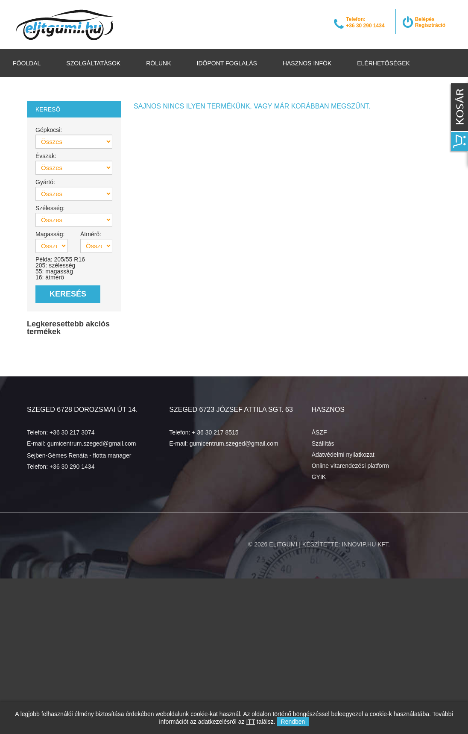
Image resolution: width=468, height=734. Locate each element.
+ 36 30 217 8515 (215, 432)
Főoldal (27, 63)
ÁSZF (319, 432)
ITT (250, 721)
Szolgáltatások (93, 63)
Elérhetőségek (383, 63)
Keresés (68, 294)
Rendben (293, 721)
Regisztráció (430, 25)
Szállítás (323, 443)
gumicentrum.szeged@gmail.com (91, 443)
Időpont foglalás (227, 63)
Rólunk (158, 63)
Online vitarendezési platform (350, 465)
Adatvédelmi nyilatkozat (343, 454)
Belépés (425, 19)
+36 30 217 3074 (72, 432)
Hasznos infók (307, 63)
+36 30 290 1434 (72, 466)
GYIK (319, 476)
